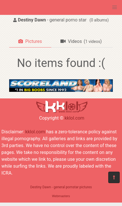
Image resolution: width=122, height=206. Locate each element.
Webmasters (61, 196)
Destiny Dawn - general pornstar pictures (61, 187)
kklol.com (74, 118)
